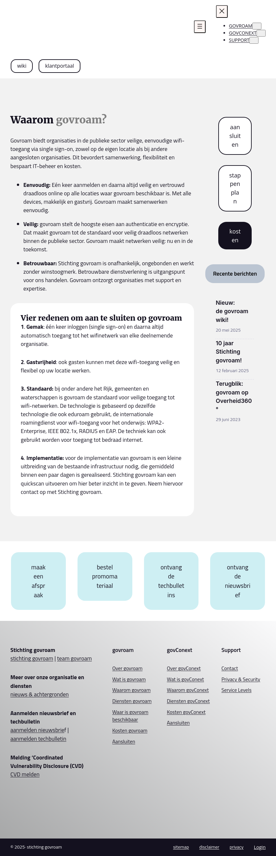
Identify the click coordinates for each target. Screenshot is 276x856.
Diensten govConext (188, 701)
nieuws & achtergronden (39, 694)
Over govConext (183, 668)
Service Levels (237, 690)
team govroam (74, 658)
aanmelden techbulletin (38, 738)
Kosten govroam (129, 730)
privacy (237, 846)
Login (260, 847)
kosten (235, 235)
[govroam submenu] (256, 26)
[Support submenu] (253, 40)
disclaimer (209, 846)
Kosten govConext (186, 712)
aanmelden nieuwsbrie (37, 729)
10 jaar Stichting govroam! (229, 351)
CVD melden (25, 774)
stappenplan (235, 188)
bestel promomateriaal (104, 576)
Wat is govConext (185, 679)
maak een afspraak (38, 580)
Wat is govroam (129, 679)
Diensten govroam (131, 701)
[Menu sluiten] (222, 11)
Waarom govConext (188, 690)
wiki (21, 65)
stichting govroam (31, 658)
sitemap (181, 846)
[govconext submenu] (261, 33)
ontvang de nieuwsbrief (237, 580)
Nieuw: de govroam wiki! (232, 311)
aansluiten (235, 135)
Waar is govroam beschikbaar (130, 716)
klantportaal (59, 65)
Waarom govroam (131, 690)
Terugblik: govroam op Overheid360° (234, 396)
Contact (230, 668)
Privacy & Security (241, 679)
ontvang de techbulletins (171, 580)
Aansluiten (123, 741)
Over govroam (127, 668)
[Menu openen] (200, 26)
